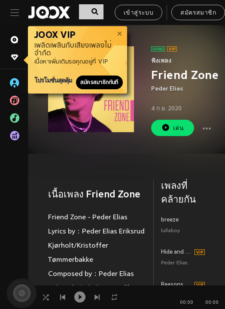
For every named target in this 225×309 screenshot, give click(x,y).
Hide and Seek (176, 252)
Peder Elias (167, 89)
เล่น (172, 128)
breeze (170, 220)
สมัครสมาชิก (198, 13)
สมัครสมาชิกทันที (99, 82)
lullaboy (170, 231)
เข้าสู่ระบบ (138, 13)
